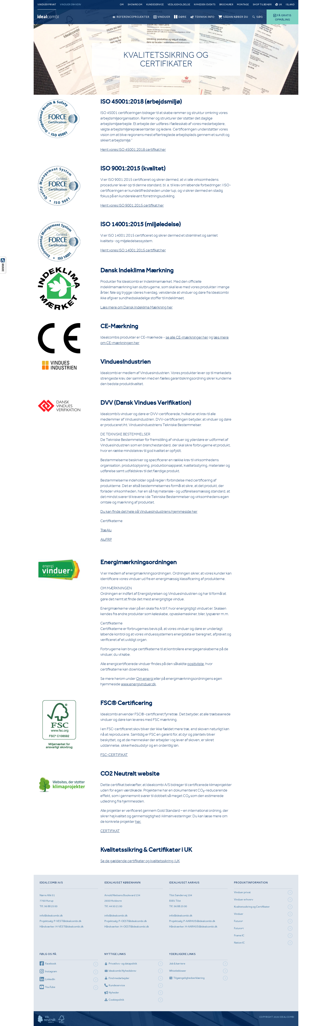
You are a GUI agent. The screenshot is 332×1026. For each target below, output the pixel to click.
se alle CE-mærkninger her (187, 337)
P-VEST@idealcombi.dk (67, 921)
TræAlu (106, 530)
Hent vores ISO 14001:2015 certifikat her (133, 250)
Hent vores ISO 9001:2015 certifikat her (132, 205)
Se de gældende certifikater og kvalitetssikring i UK (140, 861)
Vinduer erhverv (70, 4)
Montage (243, 4)
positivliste (195, 664)
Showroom (135, 4)
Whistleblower (177, 970)
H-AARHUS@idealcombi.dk (201, 926)
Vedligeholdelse (179, 4)
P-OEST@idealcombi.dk (133, 921)
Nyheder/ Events (205, 4)
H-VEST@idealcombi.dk (69, 926)
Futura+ (238, 921)
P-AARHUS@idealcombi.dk (199, 921)
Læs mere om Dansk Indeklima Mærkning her (136, 307)
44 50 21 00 (115, 906)
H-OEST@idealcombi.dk (134, 926)
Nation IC (239, 942)
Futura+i (239, 928)
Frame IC (239, 935)
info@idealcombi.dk (51, 915)
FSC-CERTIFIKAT (114, 755)
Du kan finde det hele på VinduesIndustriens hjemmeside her (148, 511)
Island (290, 4)
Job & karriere (177, 963)
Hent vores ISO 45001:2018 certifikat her (133, 149)
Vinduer (238, 913)
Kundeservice (155, 4)
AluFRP (106, 539)
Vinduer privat (46, 4)
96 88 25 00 (50, 906)
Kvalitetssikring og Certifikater (252, 906)
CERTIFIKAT (110, 831)
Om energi (144, 678)
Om (122, 4)
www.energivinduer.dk (138, 684)
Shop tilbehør (262, 4)
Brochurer (226, 4)
